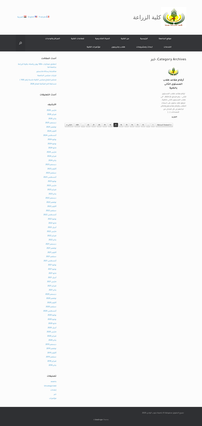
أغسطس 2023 (49, 177)
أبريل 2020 (52, 328)
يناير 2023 (52, 194)
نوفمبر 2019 (51, 349)
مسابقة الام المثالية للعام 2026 (43, 84)
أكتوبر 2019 (51, 353)
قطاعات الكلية (77, 39)
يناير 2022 (52, 240)
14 (132, 125)
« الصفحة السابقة (164, 125)
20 (99, 125)
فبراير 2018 (51, 361)
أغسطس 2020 (49, 311)
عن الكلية (125, 39)
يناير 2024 (52, 161)
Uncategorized (50, 386)
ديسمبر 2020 (50, 294)
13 (137, 125)
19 (105, 125)
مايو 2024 (52, 148)
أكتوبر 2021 (52, 253)
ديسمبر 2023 (50, 165)
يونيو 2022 (52, 219)
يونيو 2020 (52, 320)
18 (110, 125)
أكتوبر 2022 (51, 207)
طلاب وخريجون (118, 47)
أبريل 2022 (52, 228)
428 (77, 125)
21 (93, 125)
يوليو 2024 (52, 140)
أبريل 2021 (52, 278)
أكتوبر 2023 (51, 169)
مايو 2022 (52, 223)
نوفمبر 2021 (51, 248)
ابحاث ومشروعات (144, 47)
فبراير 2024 (51, 156)
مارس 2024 (51, 152)
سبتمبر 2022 (51, 211)
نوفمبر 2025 (51, 127)
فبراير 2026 (51, 115)
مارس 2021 (51, 282)
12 (143, 125)
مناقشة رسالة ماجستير (46, 72)
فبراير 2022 (51, 236)
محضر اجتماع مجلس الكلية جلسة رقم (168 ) (38, 80)
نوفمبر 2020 (51, 299)
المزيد (173, 117)
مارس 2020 (51, 332)
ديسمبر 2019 (50, 345)
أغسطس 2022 (49, 215)
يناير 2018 (52, 365)
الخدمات (167, 47)
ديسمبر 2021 (51, 244)
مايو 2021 (52, 273)
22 (88, 125)
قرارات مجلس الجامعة (46, 76)
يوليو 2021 (52, 265)
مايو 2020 (52, 324)
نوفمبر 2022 (51, 202)
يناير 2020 (52, 340)
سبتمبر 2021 (51, 257)
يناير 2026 (52, 119)
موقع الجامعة (165, 39)
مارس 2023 (51, 186)
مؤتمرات (52, 399)
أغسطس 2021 (50, 261)
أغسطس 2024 (49, 136)
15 (126, 125)
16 (121, 125)
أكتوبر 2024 (51, 131)
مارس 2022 (51, 232)
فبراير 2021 (52, 286)
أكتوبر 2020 (51, 303)
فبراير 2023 (51, 190)
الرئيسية (144, 39)
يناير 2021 (52, 290)
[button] (20, 43)
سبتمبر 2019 (51, 357)
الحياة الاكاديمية (102, 39)
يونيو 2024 (52, 144)
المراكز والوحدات (52, 39)
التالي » (69, 125)
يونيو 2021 (52, 269)
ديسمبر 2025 (50, 123)
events (53, 382)
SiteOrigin (99, 420)
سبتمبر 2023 (51, 173)
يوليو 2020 (52, 315)
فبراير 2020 (51, 336)
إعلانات (53, 390)
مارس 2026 (51, 110)
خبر (55, 394)
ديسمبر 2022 (50, 198)
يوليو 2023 (52, 181)
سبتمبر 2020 (51, 307)
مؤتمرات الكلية (93, 47)
